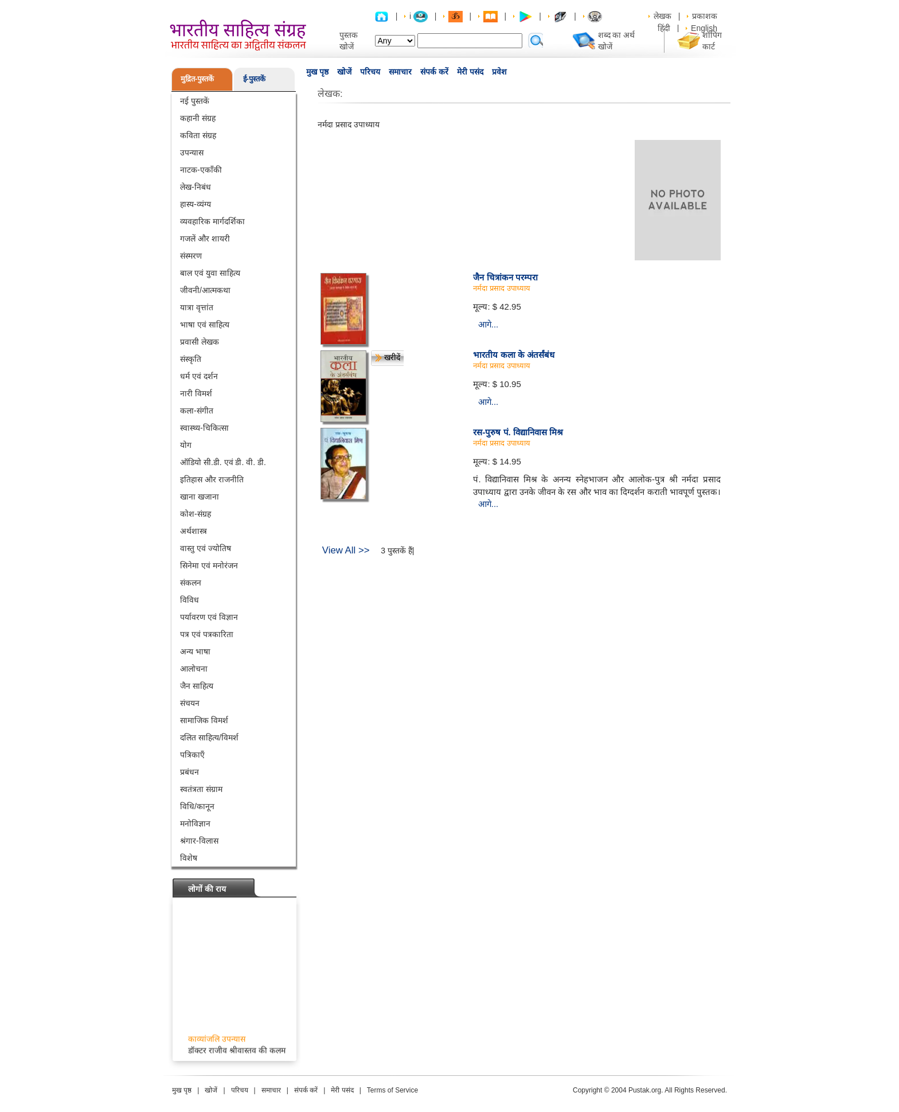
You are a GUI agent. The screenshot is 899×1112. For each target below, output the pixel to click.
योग (185, 445)
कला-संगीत (196, 410)
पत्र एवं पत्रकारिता (206, 634)
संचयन (190, 703)
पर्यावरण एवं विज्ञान (209, 617)
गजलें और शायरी (205, 238)
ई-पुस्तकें (254, 79)
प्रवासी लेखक (199, 341)
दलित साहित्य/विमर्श (209, 737)
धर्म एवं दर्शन (199, 376)
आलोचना (194, 668)
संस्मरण (191, 255)
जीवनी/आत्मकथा (205, 290)
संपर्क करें (434, 71)
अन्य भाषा (195, 651)
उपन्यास (192, 152)
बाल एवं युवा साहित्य (210, 273)
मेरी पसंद (470, 71)
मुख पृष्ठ (317, 71)
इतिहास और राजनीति (212, 479)
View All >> (346, 550)
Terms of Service (392, 1090)
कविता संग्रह (198, 135)
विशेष (188, 858)
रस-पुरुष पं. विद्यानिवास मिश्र (518, 432)
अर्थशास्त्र (193, 531)
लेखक (662, 16)
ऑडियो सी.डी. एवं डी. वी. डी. (223, 462)
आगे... (488, 324)
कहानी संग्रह (198, 118)
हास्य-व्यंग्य (195, 204)
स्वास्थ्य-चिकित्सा (204, 427)
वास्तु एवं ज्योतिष (205, 548)
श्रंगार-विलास (199, 840)
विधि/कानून (197, 806)
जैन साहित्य (196, 685)
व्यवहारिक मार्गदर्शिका (212, 221)
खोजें (344, 71)
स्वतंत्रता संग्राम (201, 789)
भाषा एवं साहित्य (204, 324)
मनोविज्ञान (195, 823)
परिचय (370, 71)
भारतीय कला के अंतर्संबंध (513, 355)
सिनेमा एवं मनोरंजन (209, 565)
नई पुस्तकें (194, 101)
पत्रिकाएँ (192, 754)
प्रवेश (499, 71)
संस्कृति (190, 359)
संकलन (190, 582)
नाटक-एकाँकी (201, 169)
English (704, 28)
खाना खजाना (199, 496)
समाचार (400, 71)
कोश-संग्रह (195, 513)
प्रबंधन (189, 772)
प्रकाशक (704, 16)
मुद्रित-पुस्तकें (197, 79)
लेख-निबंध (195, 187)
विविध (189, 599)
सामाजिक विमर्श (204, 720)
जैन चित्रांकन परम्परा (505, 277)
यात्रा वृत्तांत (196, 307)
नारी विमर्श (196, 393)
